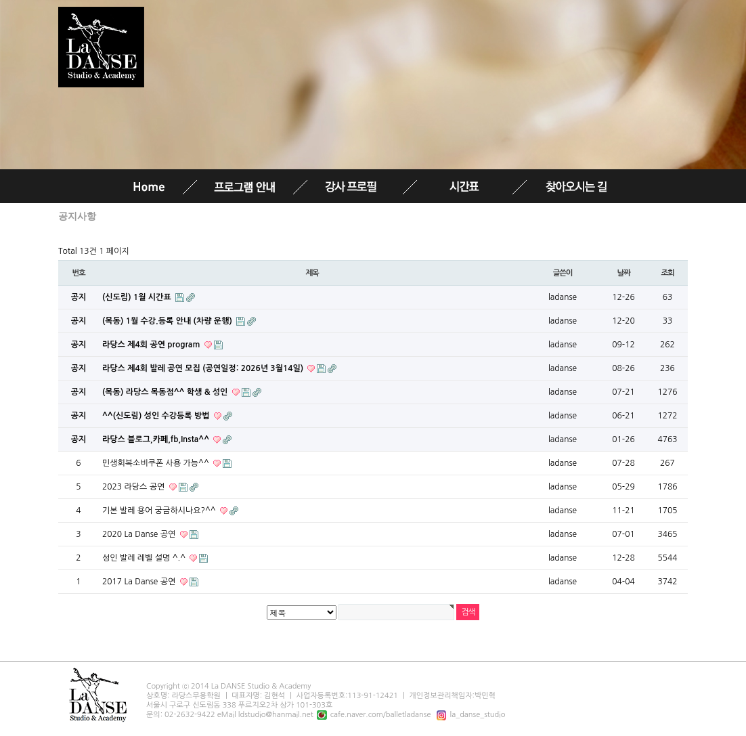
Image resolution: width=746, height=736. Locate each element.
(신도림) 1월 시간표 (137, 297)
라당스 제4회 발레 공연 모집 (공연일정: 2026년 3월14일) (203, 368)
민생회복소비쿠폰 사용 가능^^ (156, 463)
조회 (667, 273)
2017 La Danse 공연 (140, 582)
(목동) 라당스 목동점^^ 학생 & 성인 (166, 392)
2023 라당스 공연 (134, 487)
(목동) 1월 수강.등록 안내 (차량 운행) (168, 321)
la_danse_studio (469, 714)
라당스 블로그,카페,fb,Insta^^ (156, 439)
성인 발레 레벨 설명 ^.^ (145, 558)
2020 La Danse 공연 (140, 534)
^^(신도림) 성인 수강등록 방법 (157, 416)
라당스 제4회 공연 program (152, 345)
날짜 (623, 273)
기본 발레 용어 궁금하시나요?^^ (160, 510)
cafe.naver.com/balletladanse (372, 714)
